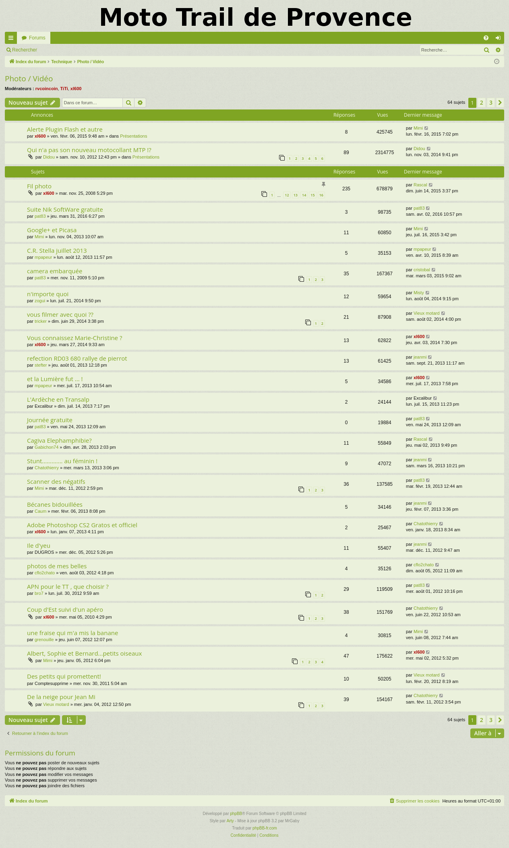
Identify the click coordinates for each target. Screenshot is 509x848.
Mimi (418, 128)
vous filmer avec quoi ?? (60, 314)
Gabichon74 (46, 447)
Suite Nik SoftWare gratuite (65, 209)
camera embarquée (54, 271)
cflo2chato (45, 572)
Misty (419, 292)
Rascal (420, 184)
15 (312, 195)
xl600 (76, 88)
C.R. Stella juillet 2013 (57, 250)
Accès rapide (12, 39)
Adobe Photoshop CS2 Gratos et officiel (82, 525)
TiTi (64, 88)
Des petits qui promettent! (64, 676)
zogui (40, 300)
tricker (41, 321)
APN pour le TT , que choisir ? (68, 586)
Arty (230, 821)
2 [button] (481, 102)
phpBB (236, 813)
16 (321, 195)
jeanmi (420, 357)
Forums (37, 38)
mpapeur (43, 257)
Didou (49, 157)
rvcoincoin (46, 88)
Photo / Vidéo (29, 78)
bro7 (39, 593)
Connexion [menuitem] (500, 39)
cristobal (422, 269)
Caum (40, 511)
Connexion (60, 50)
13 (296, 195)
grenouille (44, 639)
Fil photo (39, 186)
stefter (41, 365)
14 (304, 195)
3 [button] (490, 102)
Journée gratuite (49, 420)
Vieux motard (427, 313)
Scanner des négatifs (56, 481)
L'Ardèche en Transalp (58, 399)
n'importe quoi (47, 294)
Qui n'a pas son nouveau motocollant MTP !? (89, 150)
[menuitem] (486, 38)
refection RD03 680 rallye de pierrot (77, 358)
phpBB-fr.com (264, 828)
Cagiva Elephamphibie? (59, 440)
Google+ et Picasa (52, 230)
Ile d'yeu (38, 545)
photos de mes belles (57, 566)
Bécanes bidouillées (55, 504)
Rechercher (24, 50)
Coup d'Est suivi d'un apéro (65, 609)
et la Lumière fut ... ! (55, 379)
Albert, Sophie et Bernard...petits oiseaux (84, 653)
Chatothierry (47, 467)
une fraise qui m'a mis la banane (72, 633)
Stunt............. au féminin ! (62, 461)
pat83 (40, 216)
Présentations (133, 136)
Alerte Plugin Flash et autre (65, 129)
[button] (500, 102)
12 (287, 195)
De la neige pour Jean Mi (61, 697)
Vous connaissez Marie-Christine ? (74, 338)
